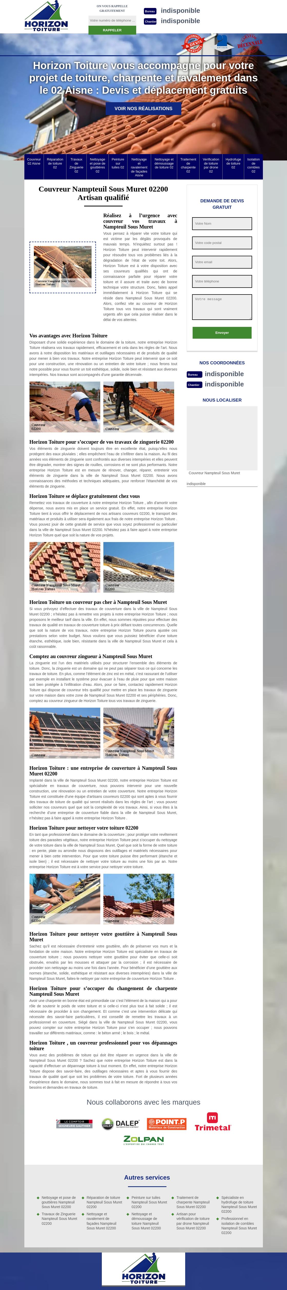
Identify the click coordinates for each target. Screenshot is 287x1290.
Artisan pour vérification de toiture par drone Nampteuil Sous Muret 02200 (193, 1221)
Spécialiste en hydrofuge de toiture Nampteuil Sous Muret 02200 (239, 1205)
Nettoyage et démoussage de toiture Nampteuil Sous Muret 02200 (146, 1221)
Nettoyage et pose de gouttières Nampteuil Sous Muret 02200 (59, 1202)
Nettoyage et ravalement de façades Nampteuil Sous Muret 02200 (101, 1221)
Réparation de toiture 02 (55, 163)
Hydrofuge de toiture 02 (233, 163)
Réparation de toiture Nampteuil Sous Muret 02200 (104, 1202)
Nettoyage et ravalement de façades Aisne (139, 167)
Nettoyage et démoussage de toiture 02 (164, 163)
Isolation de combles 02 (253, 165)
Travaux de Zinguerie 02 (76, 165)
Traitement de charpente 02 (188, 165)
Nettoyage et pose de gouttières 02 (97, 165)
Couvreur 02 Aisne (34, 161)
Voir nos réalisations (144, 108)
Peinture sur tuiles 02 (118, 163)
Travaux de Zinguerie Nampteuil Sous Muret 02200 (59, 1218)
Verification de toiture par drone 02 (211, 165)
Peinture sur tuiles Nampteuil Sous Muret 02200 (149, 1202)
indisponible (224, 374)
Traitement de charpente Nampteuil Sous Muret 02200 (193, 1202)
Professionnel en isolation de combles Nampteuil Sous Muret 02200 (239, 1226)
